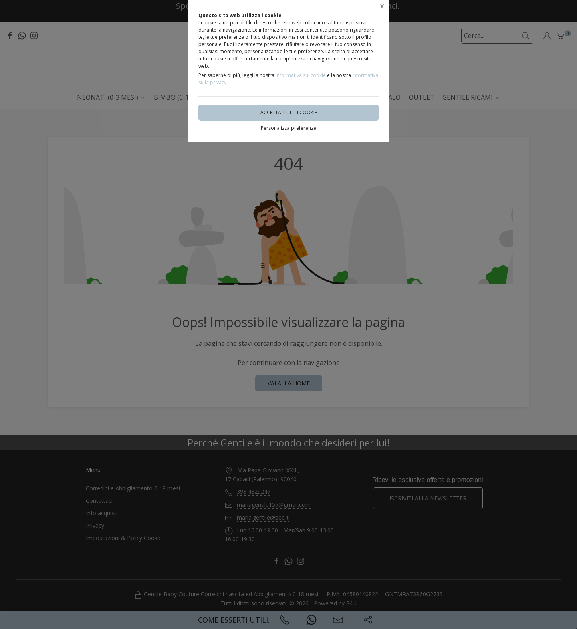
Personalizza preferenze (288, 128)
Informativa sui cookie (301, 75)
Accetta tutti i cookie (288, 112)
